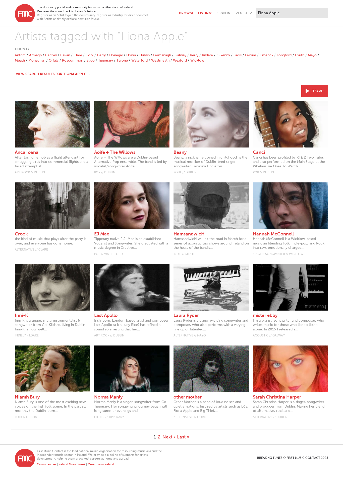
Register (244, 13)
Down (131, 55)
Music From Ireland (101, 464)
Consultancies (46, 464)
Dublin (144, 55)
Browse (186, 13)
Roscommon (72, 60)
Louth (299, 55)
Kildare (207, 55)
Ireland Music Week (72, 464)
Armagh (35, 55)
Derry (101, 55)
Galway (180, 55)
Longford (284, 55)
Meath (20, 60)
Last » (183, 436)
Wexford (180, 60)
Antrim (20, 55)
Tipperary (105, 60)
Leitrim (250, 55)
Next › (168, 436)
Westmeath (160, 60)
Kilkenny (223, 55)
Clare (78, 55)
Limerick (266, 55)
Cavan (65, 55)
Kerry (194, 55)
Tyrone (122, 60)
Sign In (224, 13)
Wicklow (197, 60)
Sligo (91, 60)
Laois (238, 55)
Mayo (312, 55)
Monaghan (36, 60)
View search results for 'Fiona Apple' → (53, 74)
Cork (89, 55)
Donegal (116, 55)
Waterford (139, 60)
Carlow (51, 55)
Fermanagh (162, 55)
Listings (205, 13)
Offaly (54, 60)
